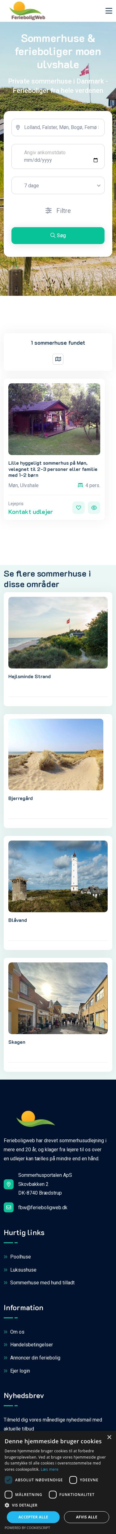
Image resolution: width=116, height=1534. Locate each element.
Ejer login (17, 1371)
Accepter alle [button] (33, 1517)
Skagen (16, 1042)
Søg (58, 235)
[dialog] (58, 1482)
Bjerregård (20, 798)
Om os (14, 1332)
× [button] (109, 1437)
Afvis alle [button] (86, 1517)
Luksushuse (20, 1270)
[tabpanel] (58, 184)
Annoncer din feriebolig (32, 1358)
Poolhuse (17, 1257)
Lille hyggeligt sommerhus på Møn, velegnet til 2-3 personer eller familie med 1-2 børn (52, 469)
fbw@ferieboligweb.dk (35, 1207)
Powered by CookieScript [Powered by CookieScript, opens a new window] (27, 1527)
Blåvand (17, 920)
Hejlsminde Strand (29, 676)
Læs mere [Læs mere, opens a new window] (49, 1469)
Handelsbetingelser (28, 1345)
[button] (58, 1505)
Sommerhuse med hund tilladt (39, 1283)
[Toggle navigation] (108, 11)
